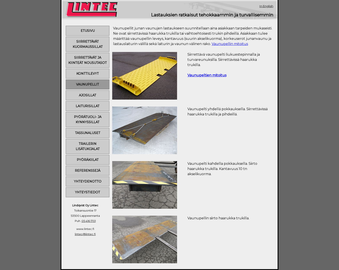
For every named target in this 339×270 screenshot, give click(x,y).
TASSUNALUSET (87, 133)
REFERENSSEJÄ (87, 171)
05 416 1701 (89, 221)
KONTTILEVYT (87, 74)
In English (266, 6)
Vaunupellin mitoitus (230, 44)
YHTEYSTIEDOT (87, 192)
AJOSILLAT (87, 95)
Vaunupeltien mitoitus (206, 75)
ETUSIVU (88, 31)
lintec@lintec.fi (85, 234)
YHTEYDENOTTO (87, 181)
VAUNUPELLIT (87, 84)
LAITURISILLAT (87, 106)
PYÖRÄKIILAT (88, 160)
